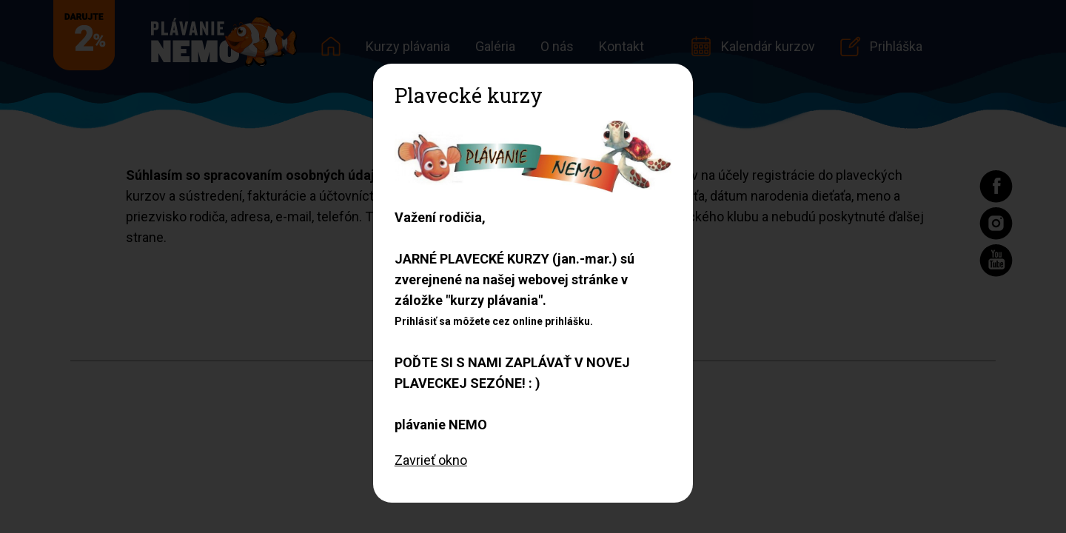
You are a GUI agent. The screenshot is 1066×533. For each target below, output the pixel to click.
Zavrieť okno (431, 460)
